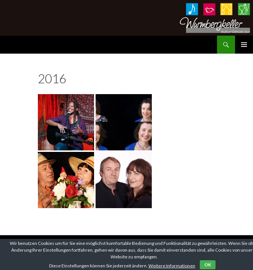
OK (207, 264)
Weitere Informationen (171, 265)
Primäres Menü (244, 45)
